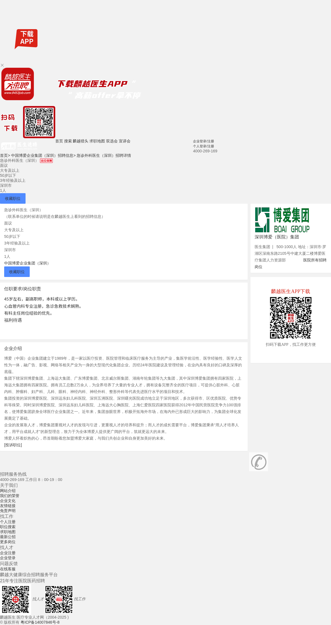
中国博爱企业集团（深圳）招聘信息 (43, 155)
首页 (59, 141)
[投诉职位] (13, 445)
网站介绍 (8, 490)
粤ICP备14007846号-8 (40, 622)
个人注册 (8, 522)
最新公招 (8, 537)
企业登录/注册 (203, 141)
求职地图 (97, 141)
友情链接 (8, 505)
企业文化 (8, 500)
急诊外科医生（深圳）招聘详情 (104, 155)
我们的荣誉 (9, 495)
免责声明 (8, 510)
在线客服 (8, 569)
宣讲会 (125, 141)
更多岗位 (8, 542)
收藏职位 (13, 198)
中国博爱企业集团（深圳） (27, 263)
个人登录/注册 (203, 146)
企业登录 (8, 558)
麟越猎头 (80, 141)
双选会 (112, 141)
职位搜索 (8, 527)
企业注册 (8, 553)
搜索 (68, 141)
